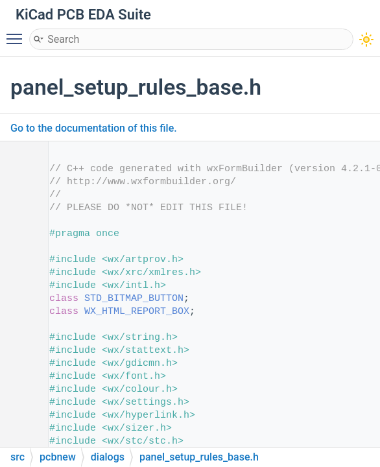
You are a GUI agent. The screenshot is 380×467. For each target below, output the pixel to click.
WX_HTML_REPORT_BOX (136, 311)
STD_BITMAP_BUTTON (134, 298)
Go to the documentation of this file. (93, 128)
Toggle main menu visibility (17, 33)
